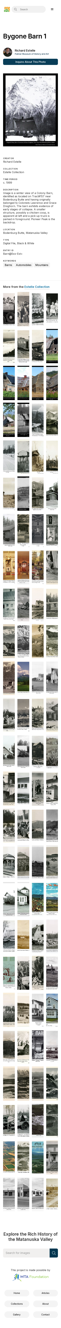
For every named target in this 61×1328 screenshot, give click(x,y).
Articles (45, 1293)
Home (17, 1293)
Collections (17, 1303)
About (45, 1303)
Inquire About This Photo (30, 61)
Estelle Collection (37, 286)
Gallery (16, 1314)
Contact (45, 1314)
